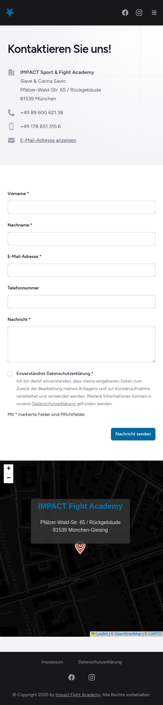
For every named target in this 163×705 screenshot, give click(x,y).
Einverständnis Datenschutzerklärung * (54, 373)
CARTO (154, 634)
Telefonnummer (23, 288)
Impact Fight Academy (77, 694)
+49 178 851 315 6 (40, 126)
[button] (81, 548)
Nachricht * (19, 319)
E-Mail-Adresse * (25, 256)
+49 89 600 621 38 (41, 112)
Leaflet (99, 634)
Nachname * (20, 225)
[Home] (10, 12)
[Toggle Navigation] (154, 13)
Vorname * (18, 193)
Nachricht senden (133, 434)
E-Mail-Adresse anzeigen (48, 140)
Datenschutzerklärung (53, 403)
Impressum (52, 662)
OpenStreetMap (128, 634)
